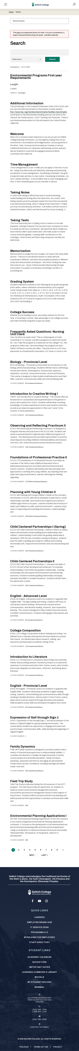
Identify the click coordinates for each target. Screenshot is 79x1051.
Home (11, 12)
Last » (44, 855)
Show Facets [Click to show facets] (19, 21)
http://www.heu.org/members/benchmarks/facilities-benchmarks (38, 112)
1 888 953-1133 (39, 1012)
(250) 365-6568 (39, 1019)
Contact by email (39, 1027)
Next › (32, 855)
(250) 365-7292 (39, 1010)
